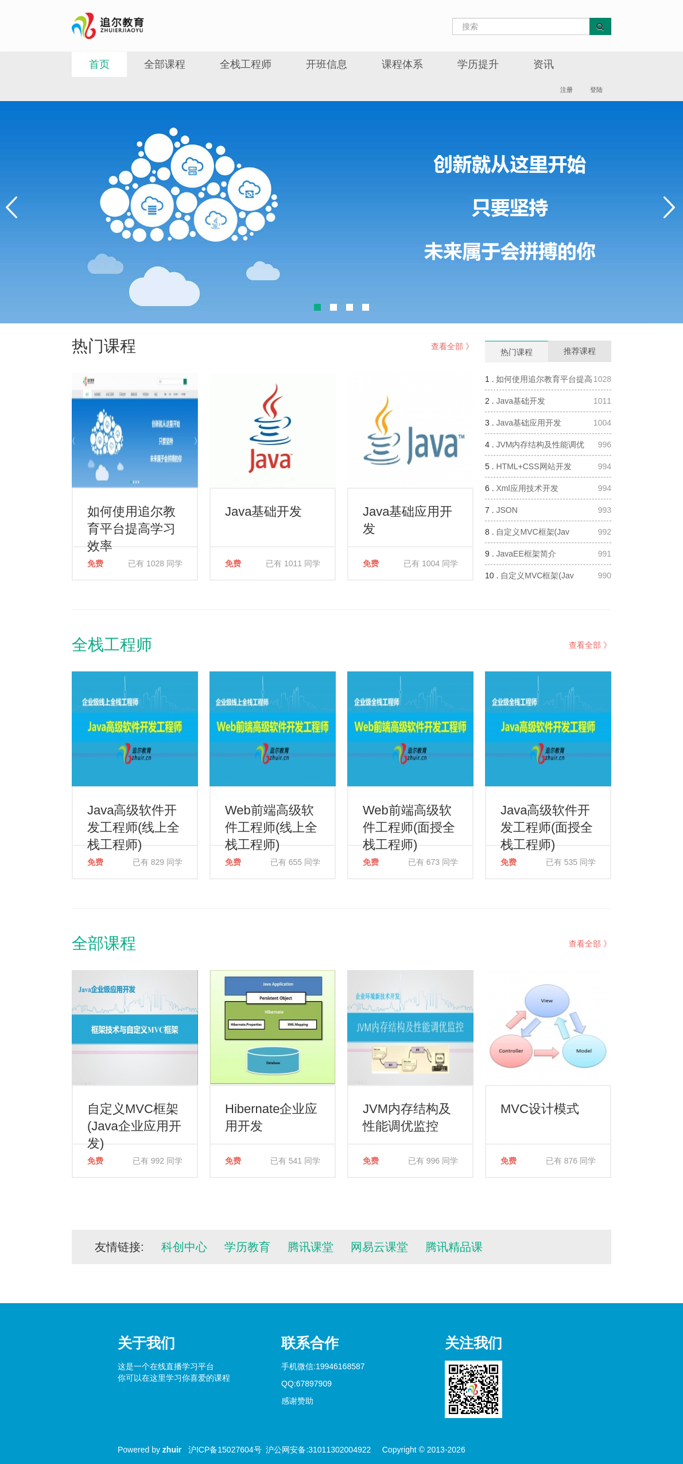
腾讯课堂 (310, 1247)
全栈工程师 (245, 64)
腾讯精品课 (454, 1247)
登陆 (596, 89)
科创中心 (184, 1247)
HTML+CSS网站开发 (533, 466)
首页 (99, 64)
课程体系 (402, 64)
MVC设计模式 (539, 1109)
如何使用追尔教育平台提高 (544, 379)
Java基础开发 (263, 511)
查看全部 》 (452, 346)
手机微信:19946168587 (323, 1366)
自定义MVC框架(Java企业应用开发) (134, 1123)
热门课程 (516, 352)
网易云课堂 (379, 1247)
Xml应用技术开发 (527, 488)
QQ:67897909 (306, 1383)
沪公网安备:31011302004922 (318, 1449)
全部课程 (164, 64)
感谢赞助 (297, 1400)
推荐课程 (580, 351)
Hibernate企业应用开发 (271, 1117)
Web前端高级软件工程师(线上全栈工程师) (271, 824)
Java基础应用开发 (407, 520)
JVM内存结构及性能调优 (540, 444)
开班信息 (326, 64)
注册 (566, 89)
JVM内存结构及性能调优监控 (407, 1117)
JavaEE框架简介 (526, 553)
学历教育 (247, 1247)
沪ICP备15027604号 (225, 1449)
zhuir (171, 1449)
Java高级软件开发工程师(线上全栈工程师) (133, 824)
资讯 (543, 64)
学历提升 (478, 64)
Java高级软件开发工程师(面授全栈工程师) (546, 824)
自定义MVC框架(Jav (532, 531)
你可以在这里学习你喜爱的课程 (174, 1377)
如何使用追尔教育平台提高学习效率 (131, 525)
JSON (506, 510)
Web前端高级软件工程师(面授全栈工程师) (409, 824)
